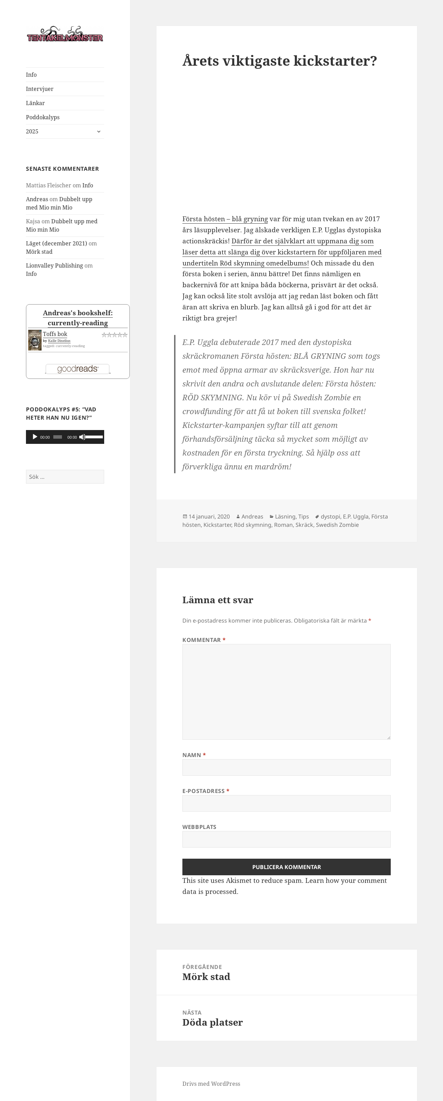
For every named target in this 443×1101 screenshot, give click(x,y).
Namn (194, 755)
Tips (303, 516)
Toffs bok (55, 334)
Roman (283, 525)
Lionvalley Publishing (54, 265)
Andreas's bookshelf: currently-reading (78, 317)
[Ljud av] (82, 436)
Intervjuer (40, 89)
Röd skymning (252, 525)
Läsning (285, 516)
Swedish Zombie (337, 525)
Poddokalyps (43, 117)
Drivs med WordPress (211, 1084)
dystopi (330, 516)
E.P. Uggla (356, 516)
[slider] (57, 437)
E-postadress (206, 791)
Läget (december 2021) (56, 243)
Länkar (35, 103)
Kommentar (204, 640)
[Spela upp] (34, 436)
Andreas (37, 199)
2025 (32, 131)
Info (31, 74)
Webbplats (199, 827)
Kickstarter (217, 525)
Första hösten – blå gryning (225, 218)
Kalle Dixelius (59, 340)
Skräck (304, 525)
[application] (65, 437)
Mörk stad (39, 251)
